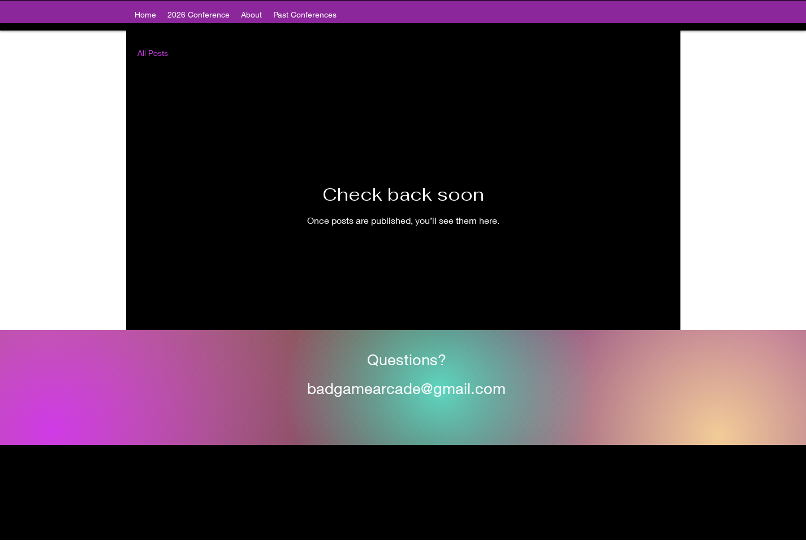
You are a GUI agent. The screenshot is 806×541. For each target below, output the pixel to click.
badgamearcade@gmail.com (406, 388)
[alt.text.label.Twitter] (403, 534)
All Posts (152, 53)
